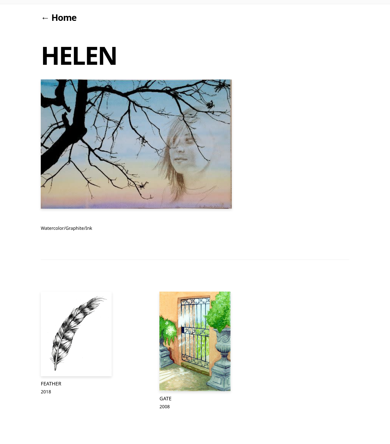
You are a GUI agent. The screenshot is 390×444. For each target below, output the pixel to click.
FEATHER (51, 383)
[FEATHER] (76, 334)
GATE (165, 398)
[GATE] (194, 341)
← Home (58, 17)
